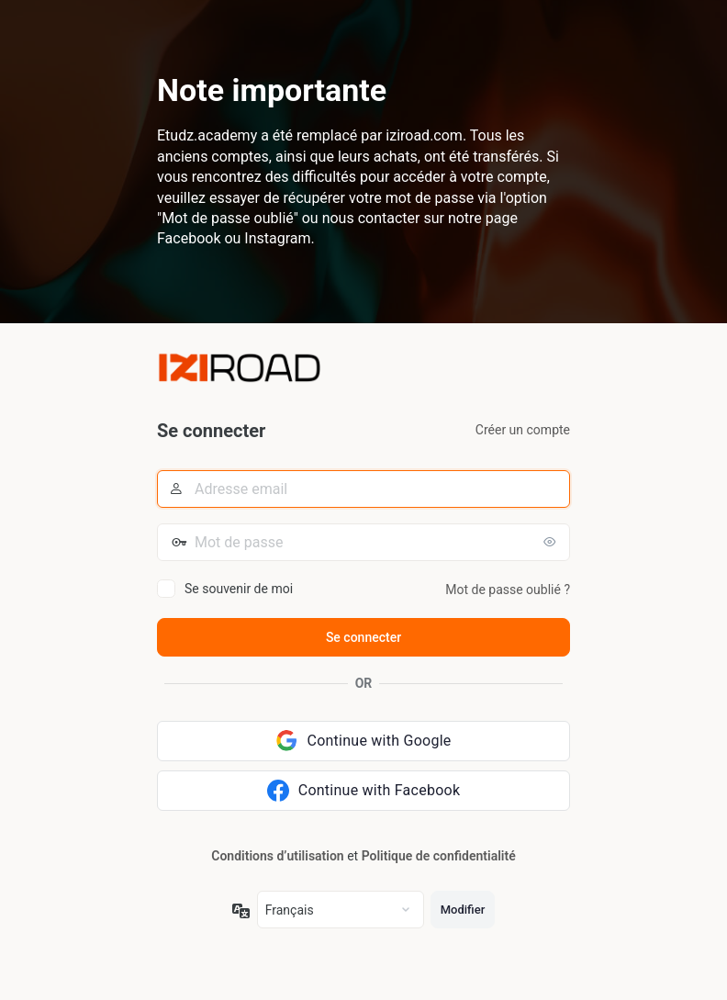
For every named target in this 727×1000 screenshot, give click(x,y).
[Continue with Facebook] (363, 790)
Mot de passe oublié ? (507, 589)
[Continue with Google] (363, 741)
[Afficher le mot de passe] (551, 541)
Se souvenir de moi (239, 588)
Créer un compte (522, 429)
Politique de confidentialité (439, 855)
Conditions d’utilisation (277, 855)
